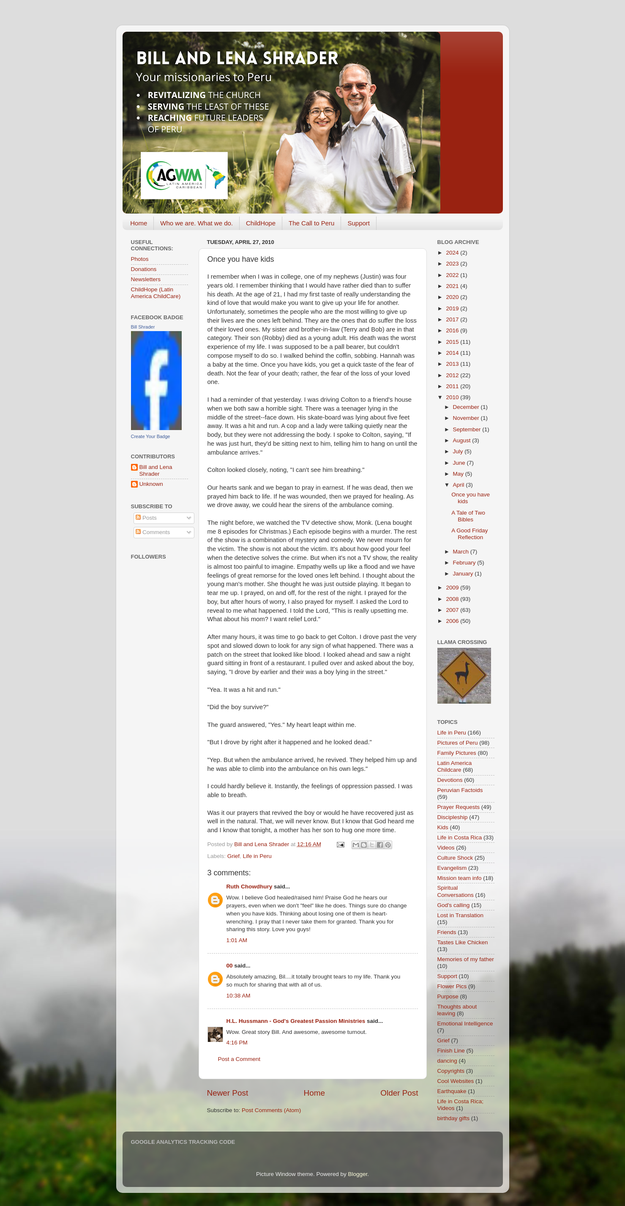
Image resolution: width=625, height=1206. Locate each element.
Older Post (399, 1092)
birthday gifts (453, 1118)
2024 (453, 252)
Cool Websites (455, 1081)
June (460, 463)
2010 (453, 397)
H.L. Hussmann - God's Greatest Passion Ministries (296, 1021)
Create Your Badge (150, 436)
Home (138, 223)
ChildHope (261, 223)
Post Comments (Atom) (271, 1110)
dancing (447, 1061)
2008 (453, 599)
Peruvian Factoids (460, 790)
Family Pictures (456, 753)
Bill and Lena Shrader (155, 470)
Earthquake (452, 1091)
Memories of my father (465, 959)
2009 (453, 587)
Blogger (358, 1174)
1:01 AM (237, 940)
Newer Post (227, 1092)
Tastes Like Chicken (462, 942)
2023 (453, 263)
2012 (453, 375)
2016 (453, 330)
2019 (453, 308)
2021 (453, 286)
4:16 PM (237, 1042)
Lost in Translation (460, 915)
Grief (233, 856)
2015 (453, 342)
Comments (153, 532)
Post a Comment (239, 1059)
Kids (442, 827)
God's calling (453, 905)
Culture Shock (455, 858)
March (461, 551)
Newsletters (146, 279)
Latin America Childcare (454, 766)
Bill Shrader (143, 326)
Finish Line (451, 1050)
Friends (446, 932)
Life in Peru (257, 856)
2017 (453, 319)
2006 (453, 621)
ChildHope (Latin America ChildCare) (156, 292)
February (465, 562)
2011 (453, 386)
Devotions (450, 780)
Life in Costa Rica (459, 837)
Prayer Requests (458, 807)
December (467, 407)
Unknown (151, 484)
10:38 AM (239, 995)
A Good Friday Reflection (469, 533)
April (459, 485)
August (462, 440)
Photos (140, 259)
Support (358, 223)
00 (230, 965)
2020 (453, 297)
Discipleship (452, 817)
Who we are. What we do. (196, 223)
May (459, 474)
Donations (144, 269)
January (464, 573)
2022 (453, 275)
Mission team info (459, 878)
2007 (453, 610)
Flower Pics (452, 986)
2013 (453, 364)
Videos (446, 847)
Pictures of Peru (457, 743)
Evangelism (452, 868)
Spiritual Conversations (455, 891)
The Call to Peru (311, 223)
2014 (453, 353)
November (467, 418)
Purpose (448, 996)
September (468, 429)
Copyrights (451, 1071)
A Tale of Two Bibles (468, 516)
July (459, 451)
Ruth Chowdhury (250, 886)
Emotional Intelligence (465, 1023)
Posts (146, 518)
